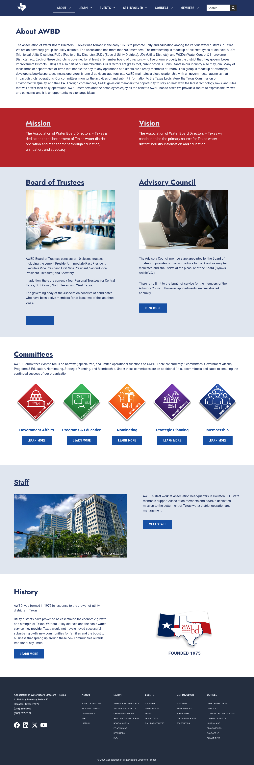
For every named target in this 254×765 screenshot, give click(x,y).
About (64, 8)
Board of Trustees (91, 703)
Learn (85, 8)
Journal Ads (213, 723)
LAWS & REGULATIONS (124, 713)
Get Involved (135, 8)
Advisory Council (91, 708)
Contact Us (213, 733)
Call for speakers (154, 723)
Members (190, 8)
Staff (85, 718)
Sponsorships (214, 728)
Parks (148, 713)
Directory (212, 708)
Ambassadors (184, 708)
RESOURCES (119, 733)
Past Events (151, 718)
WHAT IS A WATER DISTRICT (126, 703)
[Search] (233, 8)
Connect (164, 8)
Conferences (152, 708)
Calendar (150, 703)
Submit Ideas (213, 738)
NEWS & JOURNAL (122, 723)
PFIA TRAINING (120, 728)
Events (107, 8)
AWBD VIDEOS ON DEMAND (126, 718)
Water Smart (183, 713)
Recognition (183, 723)
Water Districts (217, 718)
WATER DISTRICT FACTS (125, 708)
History (86, 723)
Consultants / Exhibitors (222, 713)
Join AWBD (182, 703)
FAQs (116, 738)
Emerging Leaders (186, 718)
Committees (88, 713)
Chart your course (217, 703)
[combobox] (218, 8)
